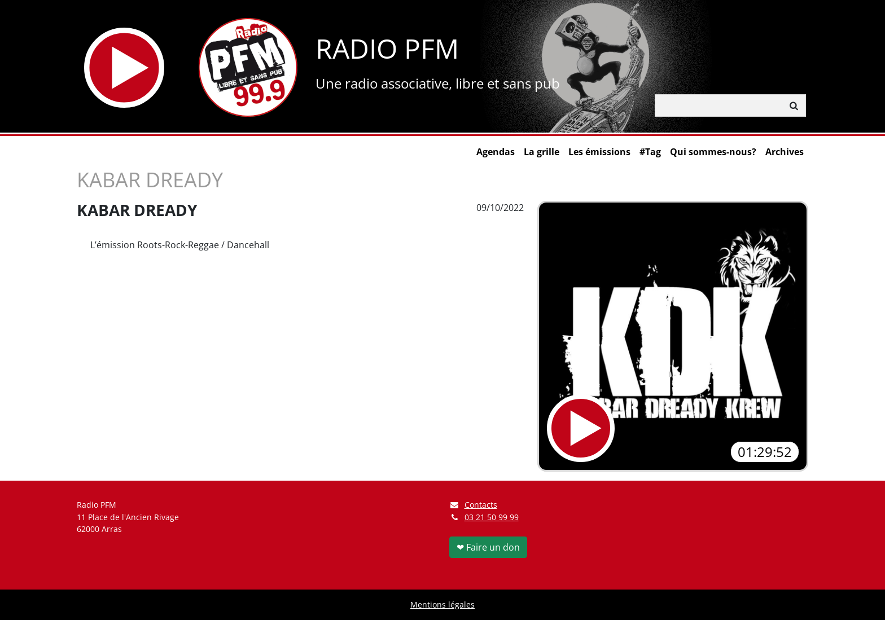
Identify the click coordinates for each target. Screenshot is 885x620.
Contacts (473, 504)
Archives (784, 152)
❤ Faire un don (488, 547)
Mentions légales (442, 604)
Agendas (495, 152)
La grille (541, 152)
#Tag (650, 152)
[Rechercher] (719, 105)
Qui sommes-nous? (713, 152)
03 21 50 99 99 (492, 517)
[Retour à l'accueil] (248, 67)
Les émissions (599, 152)
